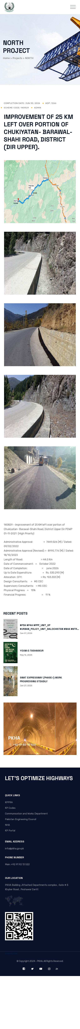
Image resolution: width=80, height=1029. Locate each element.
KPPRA (9, 802)
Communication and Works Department (26, 813)
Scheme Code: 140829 (16, 107)
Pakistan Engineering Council (20, 819)
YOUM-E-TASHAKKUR (32, 650)
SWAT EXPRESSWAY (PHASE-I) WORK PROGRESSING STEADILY (41, 679)
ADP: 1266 (51, 103)
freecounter (11, 953)
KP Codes (10, 808)
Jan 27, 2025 (26, 685)
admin (37, 107)
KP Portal (10, 830)
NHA (7, 825)
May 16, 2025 (26, 655)
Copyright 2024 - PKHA (31, 961)
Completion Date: (22, 103)
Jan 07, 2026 (26, 633)
